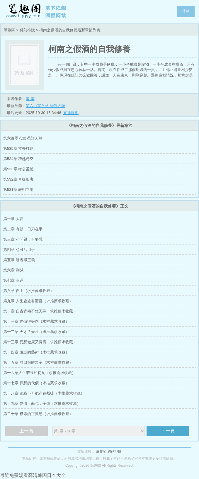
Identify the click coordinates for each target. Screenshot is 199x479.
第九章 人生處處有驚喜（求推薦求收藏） (38, 301)
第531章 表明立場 (18, 189)
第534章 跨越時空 (18, 159)
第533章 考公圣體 (18, 169)
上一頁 (26, 430)
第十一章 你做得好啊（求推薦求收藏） (36, 321)
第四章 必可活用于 (19, 249)
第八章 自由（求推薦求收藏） (28, 290)
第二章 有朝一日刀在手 (22, 229)
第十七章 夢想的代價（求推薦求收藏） (36, 383)
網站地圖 (115, 451)
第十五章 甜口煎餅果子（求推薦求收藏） (38, 362)
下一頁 (168, 430)
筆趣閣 (36, 12)
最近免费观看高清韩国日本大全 (33, 475)
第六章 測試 (13, 270)
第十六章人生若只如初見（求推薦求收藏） (39, 373)
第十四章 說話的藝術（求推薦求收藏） (36, 352)
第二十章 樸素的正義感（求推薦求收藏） (38, 414)
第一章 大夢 (13, 219)
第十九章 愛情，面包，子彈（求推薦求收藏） (42, 403)
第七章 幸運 (13, 280)
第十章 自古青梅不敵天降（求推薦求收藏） (40, 311)
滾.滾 (30, 98)
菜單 (186, 11)
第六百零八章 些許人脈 (45, 105)
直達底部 (71, 113)
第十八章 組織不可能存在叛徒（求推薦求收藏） (43, 393)
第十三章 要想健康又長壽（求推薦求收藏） (40, 342)
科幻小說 (27, 30)
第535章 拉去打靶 (18, 148)
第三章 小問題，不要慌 (22, 239)
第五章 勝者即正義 (19, 260)
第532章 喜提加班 (18, 179)
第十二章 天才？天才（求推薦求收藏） (36, 331)
